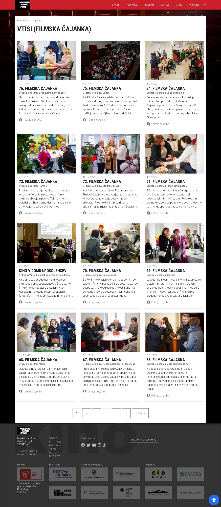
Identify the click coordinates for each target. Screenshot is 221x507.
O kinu (179, 4)
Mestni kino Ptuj (25, 20)
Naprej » (140, 413)
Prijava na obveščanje (143, 440)
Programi (149, 4)
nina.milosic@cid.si (27, 454)
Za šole (165, 4)
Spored (116, 4)
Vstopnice (131, 4)
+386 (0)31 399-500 (27, 451)
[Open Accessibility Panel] (214, 500)
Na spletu (194, 4)
